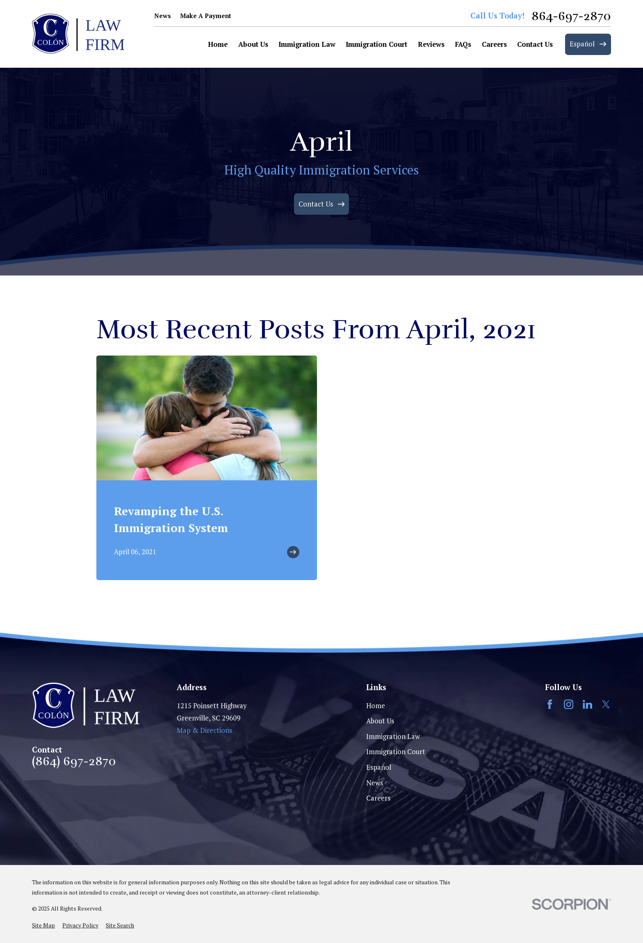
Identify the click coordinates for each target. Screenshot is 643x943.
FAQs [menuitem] (463, 44)
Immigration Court (395, 751)
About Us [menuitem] (253, 44)
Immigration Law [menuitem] (306, 44)
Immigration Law (393, 736)
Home (375, 705)
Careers (378, 798)
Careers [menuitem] (494, 44)
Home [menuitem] (218, 44)
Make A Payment (205, 16)
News (162, 16)
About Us (380, 720)
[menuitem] (43, 925)
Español (378, 767)
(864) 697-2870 (74, 761)
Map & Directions (204, 730)
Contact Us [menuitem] (535, 44)
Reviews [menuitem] (431, 44)
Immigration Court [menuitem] (376, 44)
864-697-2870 (571, 16)
